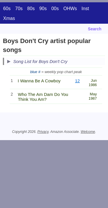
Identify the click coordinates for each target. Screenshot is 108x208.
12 (77, 80)
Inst (85, 8)
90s (43, 8)
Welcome (88, 132)
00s (55, 8)
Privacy (42, 132)
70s (19, 8)
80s (31, 8)
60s (7, 8)
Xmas (9, 18)
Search (94, 29)
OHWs (70, 8)
